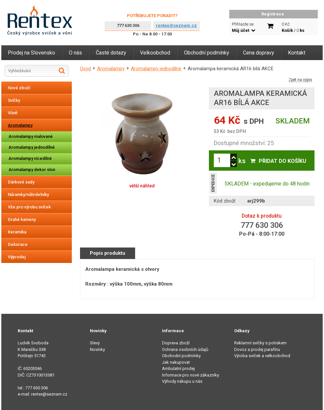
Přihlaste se (243, 27)
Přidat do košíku (282, 161)
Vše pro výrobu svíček (29, 207)
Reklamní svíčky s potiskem (260, 342)
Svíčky (14, 100)
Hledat (61, 70)
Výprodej (17, 256)
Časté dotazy (111, 53)
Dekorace (18, 244)
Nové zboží (19, 87)
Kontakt (296, 53)
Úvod (85, 69)
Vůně (12, 112)
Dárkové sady (21, 182)
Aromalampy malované (31, 136)
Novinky (97, 349)
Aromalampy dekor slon (32, 169)
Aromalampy (20, 125)
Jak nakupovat (176, 362)
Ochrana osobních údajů (185, 349)
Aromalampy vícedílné (30, 158)
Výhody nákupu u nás (182, 381)
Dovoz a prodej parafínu (257, 349)
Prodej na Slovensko (31, 53)
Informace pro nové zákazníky (190, 375)
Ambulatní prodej (178, 368)
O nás (75, 53)
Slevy (95, 342)
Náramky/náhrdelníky (28, 194)
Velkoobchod (155, 53)
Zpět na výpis (300, 80)
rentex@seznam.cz (176, 25)
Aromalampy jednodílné (32, 147)
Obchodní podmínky (206, 53)
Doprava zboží (176, 342)
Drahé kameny (22, 219)
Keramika (17, 231)
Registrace (272, 13)
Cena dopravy (258, 53)
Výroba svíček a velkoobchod (262, 355)
